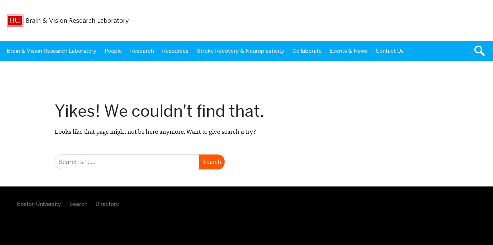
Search (78, 204)
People (113, 50)
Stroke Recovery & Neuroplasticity (240, 50)
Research (142, 50)
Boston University (39, 204)
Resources (175, 50)
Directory (107, 204)
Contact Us (390, 50)
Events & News (349, 50)
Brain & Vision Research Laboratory (51, 50)
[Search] (127, 161)
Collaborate (307, 50)
